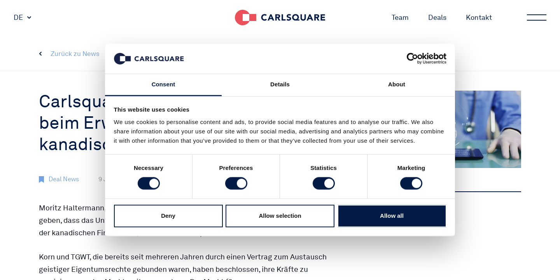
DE (18, 17)
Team (400, 17)
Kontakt (479, 17)
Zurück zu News (75, 54)
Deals (437, 17)
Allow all (392, 215)
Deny (168, 215)
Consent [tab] (163, 84)
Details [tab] (280, 84)
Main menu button (535, 17)
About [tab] (396, 84)
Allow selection (280, 215)
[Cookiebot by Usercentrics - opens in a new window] (412, 59)
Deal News (64, 179)
